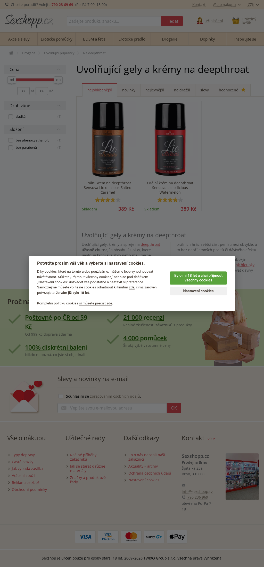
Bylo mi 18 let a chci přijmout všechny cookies (198, 278)
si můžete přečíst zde (95, 303)
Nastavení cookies (198, 291)
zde (132, 287)
